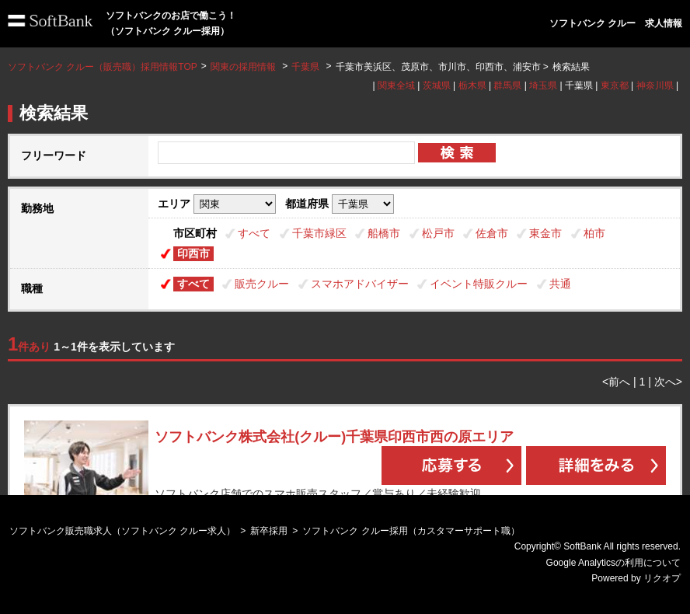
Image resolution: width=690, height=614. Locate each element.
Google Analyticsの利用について (613, 562)
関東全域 (396, 85)
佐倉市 (492, 233)
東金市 (545, 233)
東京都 (615, 85)
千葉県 (305, 66)
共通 (560, 283)
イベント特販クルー (479, 283)
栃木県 (472, 85)
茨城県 (437, 85)
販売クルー (262, 283)
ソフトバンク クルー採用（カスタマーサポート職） (410, 530)
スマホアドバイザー (360, 283)
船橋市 (384, 233)
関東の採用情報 (244, 66)
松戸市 (438, 233)
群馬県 (507, 85)
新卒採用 (269, 530)
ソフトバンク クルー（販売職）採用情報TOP (102, 66)
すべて (254, 233)
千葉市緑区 (319, 233)
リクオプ (662, 578)
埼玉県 (543, 85)
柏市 (594, 233)
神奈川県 (655, 85)
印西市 (193, 253)
